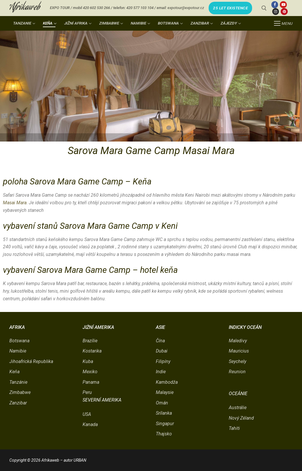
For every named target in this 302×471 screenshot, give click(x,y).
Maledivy (238, 340)
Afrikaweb (24, 8)
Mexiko (90, 371)
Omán (162, 403)
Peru (87, 392)
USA (87, 414)
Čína (160, 340)
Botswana (19, 340)
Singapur (165, 423)
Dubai (161, 351)
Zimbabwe (20, 392)
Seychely (237, 361)
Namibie (17, 351)
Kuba (88, 361)
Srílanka (164, 413)
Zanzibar (18, 403)
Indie (161, 371)
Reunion (237, 371)
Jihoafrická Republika (31, 361)
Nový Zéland (241, 418)
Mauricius (239, 351)
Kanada (90, 424)
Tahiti (234, 428)
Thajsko (164, 434)
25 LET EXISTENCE (230, 8)
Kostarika (92, 351)
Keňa (14, 371)
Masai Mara (15, 202)
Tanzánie (18, 382)
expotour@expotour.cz (185, 8)
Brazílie (90, 340)
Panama (91, 382)
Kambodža (167, 382)
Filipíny (163, 361)
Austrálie (238, 407)
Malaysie (165, 392)
